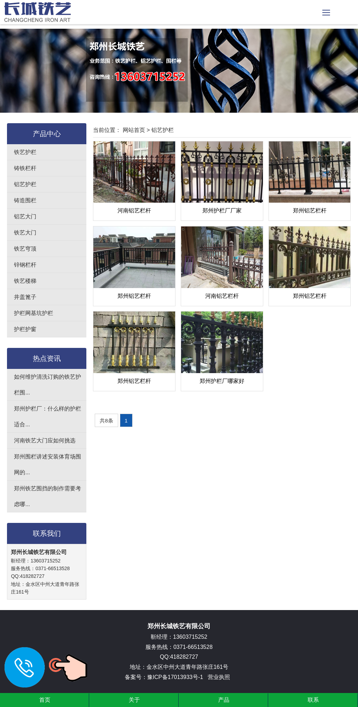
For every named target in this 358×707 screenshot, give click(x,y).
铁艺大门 (25, 233)
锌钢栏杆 (25, 265)
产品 (223, 700)
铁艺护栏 (25, 152)
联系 (313, 700)
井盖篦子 (25, 297)
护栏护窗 (25, 329)
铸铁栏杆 (25, 168)
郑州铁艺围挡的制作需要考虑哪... (47, 496)
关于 (134, 700)
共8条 (106, 421)
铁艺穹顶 (25, 249)
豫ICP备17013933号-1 (175, 677)
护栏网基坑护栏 (33, 313)
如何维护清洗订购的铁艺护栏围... (47, 385)
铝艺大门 (25, 216)
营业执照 (219, 677)
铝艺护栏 (25, 184)
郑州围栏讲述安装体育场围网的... (47, 464)
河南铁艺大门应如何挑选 (45, 440)
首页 (44, 700)
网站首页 (134, 130)
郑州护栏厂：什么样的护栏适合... (47, 416)
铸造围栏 (25, 200)
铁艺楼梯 (25, 281)
